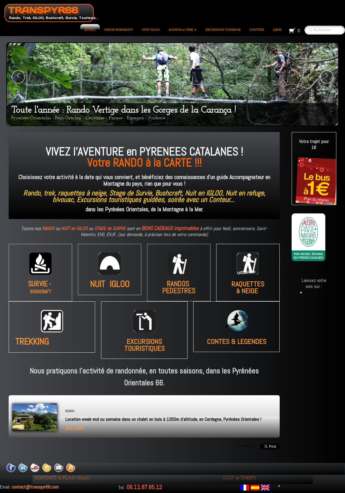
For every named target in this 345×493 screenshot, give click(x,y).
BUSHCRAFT (40, 294)
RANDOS (178, 285)
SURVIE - (40, 285)
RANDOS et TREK (183, 30)
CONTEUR (256, 30)
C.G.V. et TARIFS (239, 478)
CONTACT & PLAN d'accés (62, 478)
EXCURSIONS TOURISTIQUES (144, 345)
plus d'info (74, 428)
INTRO (90, 30)
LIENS (277, 30)
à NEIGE (247, 281)
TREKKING (42, 341)
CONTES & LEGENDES (237, 342)
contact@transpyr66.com (35, 487)
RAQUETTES (248, 278)
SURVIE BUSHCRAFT (118, 30)
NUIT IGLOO (151, 30)
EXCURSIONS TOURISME (222, 30)
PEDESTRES (178, 293)
